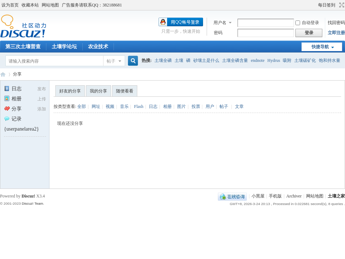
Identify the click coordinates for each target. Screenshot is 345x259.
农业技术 (98, 46)
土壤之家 (336, 196)
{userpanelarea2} (21, 129)
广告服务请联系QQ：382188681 (92, 5)
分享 (17, 74)
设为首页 (10, 5)
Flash (138, 106)
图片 (181, 106)
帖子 (111, 61)
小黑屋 (258, 196)
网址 (96, 106)
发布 (41, 88)
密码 (218, 32)
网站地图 (50, 5)
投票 (196, 106)
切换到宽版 (341, 5)
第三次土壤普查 (23, 46)
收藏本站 (30, 5)
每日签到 (326, 5)
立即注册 (336, 32)
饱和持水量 (329, 60)
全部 (81, 106)
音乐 (124, 106)
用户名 (219, 22)
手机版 (275, 196)
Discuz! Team (32, 203)
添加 (41, 109)
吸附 (287, 60)
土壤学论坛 (64, 46)
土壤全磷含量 (235, 60)
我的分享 (98, 91)
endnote (257, 60)
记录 (13, 119)
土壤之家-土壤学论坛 (3, 74)
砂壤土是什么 (206, 60)
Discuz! (28, 196)
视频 (110, 106)
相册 (13, 98)
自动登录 (307, 22)
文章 (239, 106)
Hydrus (273, 60)
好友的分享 (70, 91)
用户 (210, 106)
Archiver (294, 196)
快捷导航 (320, 46)
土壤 (179, 60)
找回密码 (336, 22)
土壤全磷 (163, 60)
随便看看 (124, 91)
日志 (13, 88)
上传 (41, 98)
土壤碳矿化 (305, 60)
